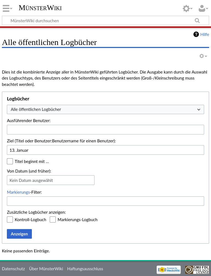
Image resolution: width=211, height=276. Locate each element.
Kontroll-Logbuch (30, 219)
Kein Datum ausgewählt (31, 180)
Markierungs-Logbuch (78, 219)
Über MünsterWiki (46, 268)
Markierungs (18, 192)
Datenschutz (13, 268)
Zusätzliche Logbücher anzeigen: (36, 212)
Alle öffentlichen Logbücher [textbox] (36, 109)
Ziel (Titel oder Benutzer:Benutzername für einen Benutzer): (61, 140)
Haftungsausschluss (85, 268)
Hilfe (204, 34)
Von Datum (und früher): (29, 170)
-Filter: (24, 192)
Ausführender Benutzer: (29, 120)
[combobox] (105, 109)
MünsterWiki (40, 7)
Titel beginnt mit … (32, 161)
